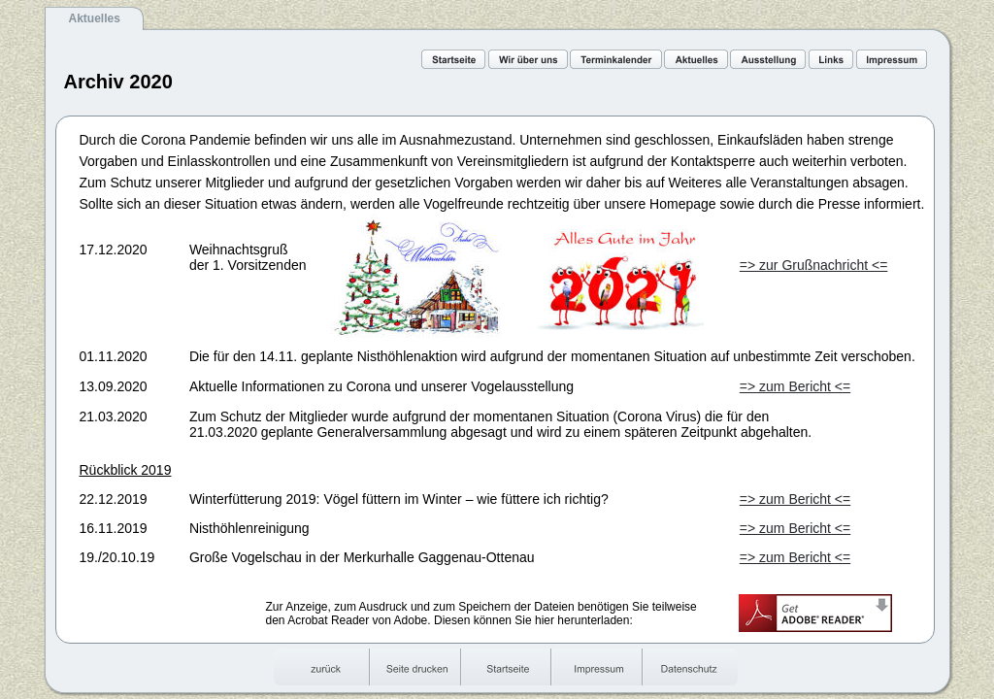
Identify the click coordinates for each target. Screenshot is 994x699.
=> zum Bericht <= (795, 386)
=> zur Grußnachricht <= (814, 265)
